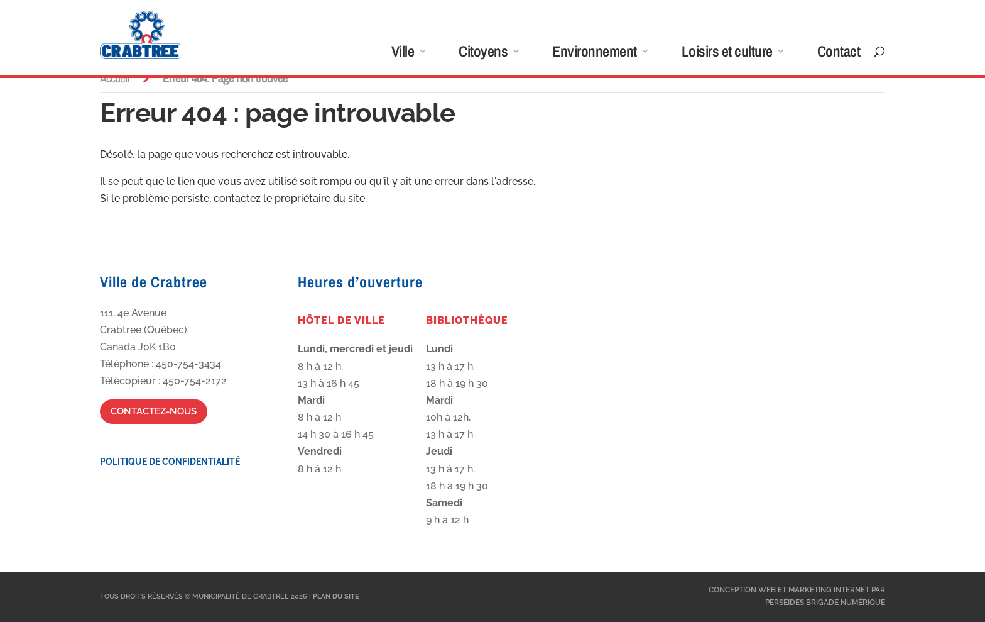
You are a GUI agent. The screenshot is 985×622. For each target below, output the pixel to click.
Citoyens (483, 54)
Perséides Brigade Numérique (825, 602)
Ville (403, 54)
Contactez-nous (154, 411)
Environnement (594, 54)
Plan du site (336, 596)
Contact (839, 54)
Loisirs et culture (727, 54)
